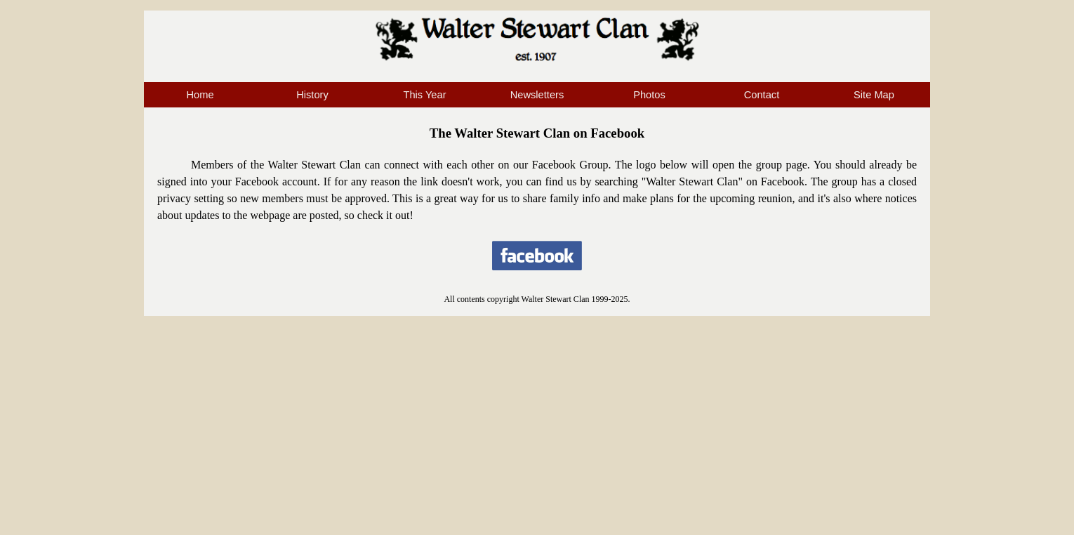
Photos (649, 94)
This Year (424, 94)
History (312, 94)
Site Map (874, 94)
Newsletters (537, 94)
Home (199, 94)
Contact (762, 94)
